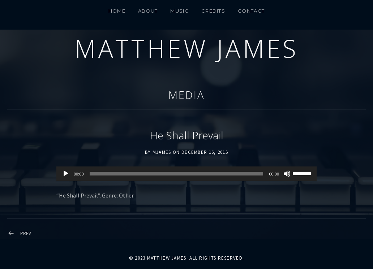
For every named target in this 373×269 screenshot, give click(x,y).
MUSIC (179, 11)
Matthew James (186, 48)
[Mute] (287, 173)
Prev (25, 233)
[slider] (176, 173)
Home (116, 11)
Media (186, 95)
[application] (186, 174)
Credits (213, 11)
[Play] (65, 173)
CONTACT (251, 11)
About (148, 11)
